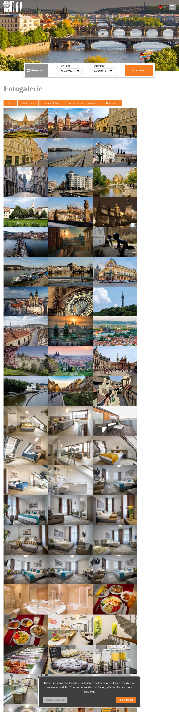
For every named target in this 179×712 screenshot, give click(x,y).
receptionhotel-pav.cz (21, 675)
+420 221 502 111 (18, 683)
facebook (167, 691)
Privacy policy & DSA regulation (24, 691)
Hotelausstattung (51, 103)
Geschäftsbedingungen (19, 699)
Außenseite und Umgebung (83, 103)
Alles (10, 103)
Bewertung (112, 103)
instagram (166, 699)
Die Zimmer (28, 103)
